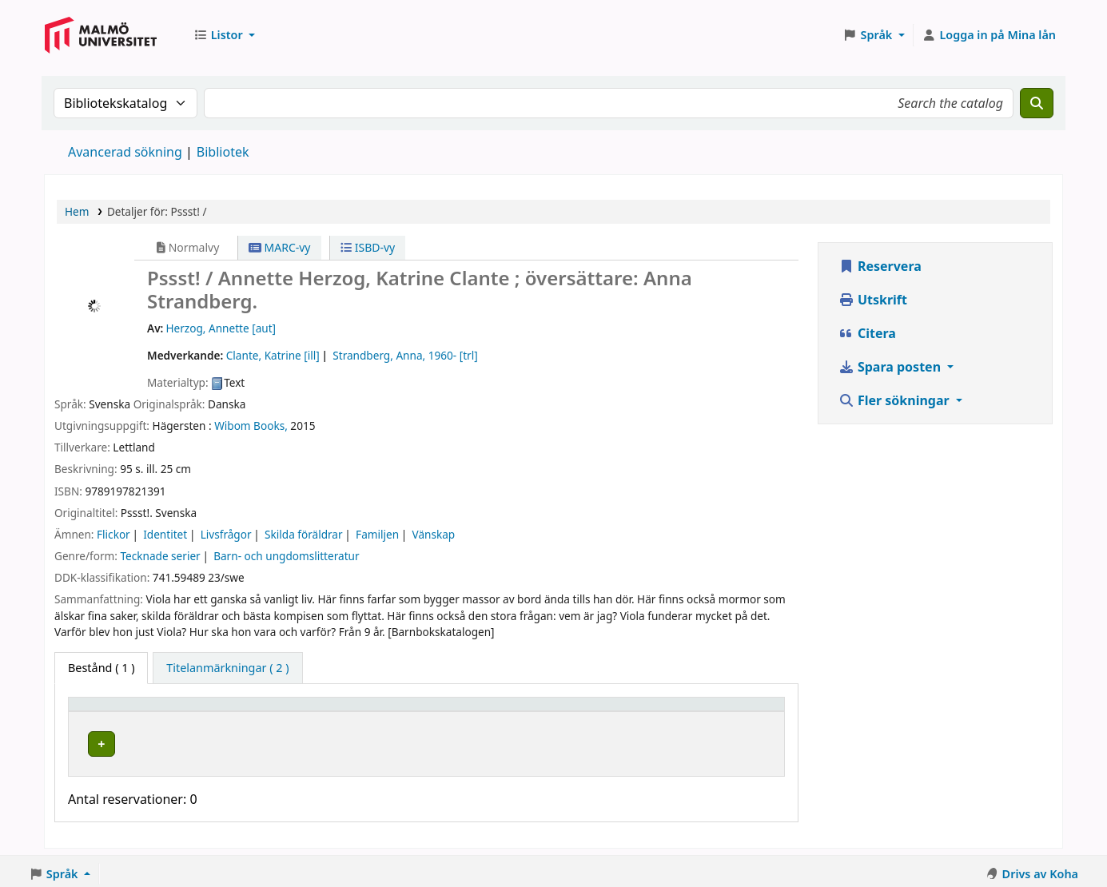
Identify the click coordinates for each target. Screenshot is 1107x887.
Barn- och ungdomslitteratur (286, 555)
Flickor (113, 534)
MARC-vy (280, 247)
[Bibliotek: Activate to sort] (311, 712)
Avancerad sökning (125, 152)
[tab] (227, 668)
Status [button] (576, 711)
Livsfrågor (226, 534)
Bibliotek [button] (255, 711)
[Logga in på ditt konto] (989, 35)
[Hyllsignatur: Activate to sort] (475, 712)
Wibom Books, (251, 425)
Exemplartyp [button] (111, 711)
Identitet (165, 534)
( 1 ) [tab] (101, 667)
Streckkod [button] (687, 711)
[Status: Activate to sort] (601, 712)
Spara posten (891, 367)
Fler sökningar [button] (895, 400)
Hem (77, 211)
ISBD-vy (367, 247)
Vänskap (434, 534)
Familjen (377, 534)
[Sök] (1036, 103)
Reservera (880, 266)
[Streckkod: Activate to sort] (717, 712)
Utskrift (872, 299)
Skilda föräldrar (304, 534)
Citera (867, 333)
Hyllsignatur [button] (441, 711)
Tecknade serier (160, 555)
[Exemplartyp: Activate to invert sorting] (146, 712)
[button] (224, 35)
